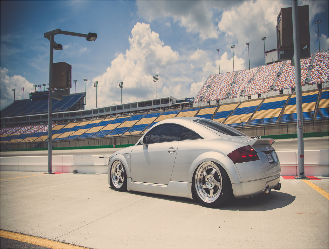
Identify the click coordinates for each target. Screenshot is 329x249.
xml (169, 244)
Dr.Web (17, 225)
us (47, 211)
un (36, 211)
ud (4, 211)
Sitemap (162, 244)
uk (26, 211)
